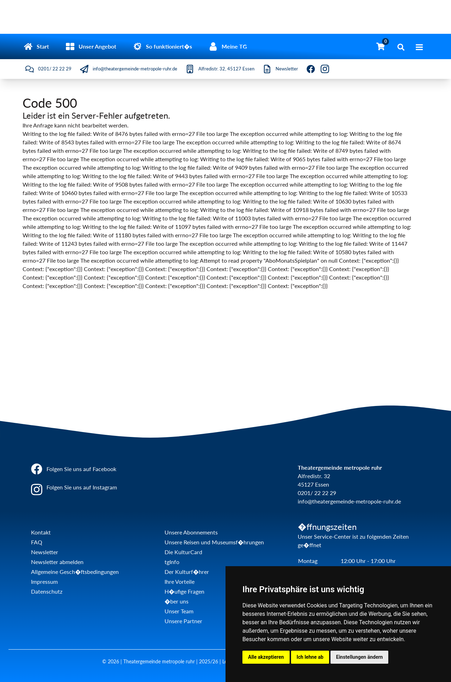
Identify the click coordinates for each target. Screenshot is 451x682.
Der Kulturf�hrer (187, 571)
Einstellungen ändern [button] (359, 657)
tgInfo (172, 561)
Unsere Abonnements (191, 532)
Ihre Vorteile (179, 581)
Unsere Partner (183, 621)
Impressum (44, 581)
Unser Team (179, 611)
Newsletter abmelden (57, 561)
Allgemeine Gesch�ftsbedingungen (75, 571)
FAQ (36, 542)
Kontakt (41, 532)
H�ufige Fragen (184, 591)
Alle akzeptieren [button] (266, 657)
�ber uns (177, 601)
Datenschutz (46, 591)
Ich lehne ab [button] (310, 657)
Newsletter (44, 552)
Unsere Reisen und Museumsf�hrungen (214, 542)
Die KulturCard (183, 552)
